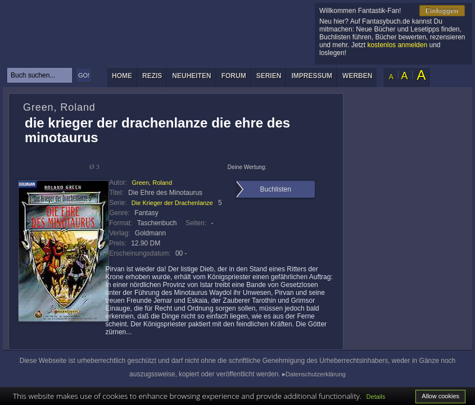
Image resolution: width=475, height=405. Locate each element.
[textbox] (39, 75)
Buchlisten (275, 189)
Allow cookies (440, 396)
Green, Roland (152, 182)
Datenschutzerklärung (316, 374)
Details (376, 396)
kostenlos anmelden (397, 45)
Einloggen (442, 10)
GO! (83, 75)
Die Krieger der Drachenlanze (172, 202)
